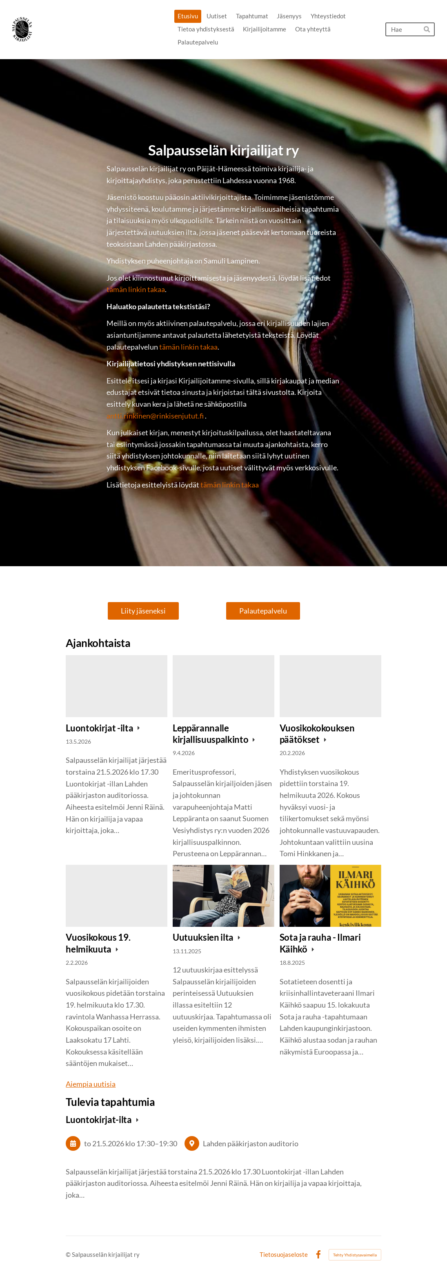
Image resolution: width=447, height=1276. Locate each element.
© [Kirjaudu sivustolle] (69, 1254)
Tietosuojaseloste (284, 1255)
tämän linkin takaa (136, 289)
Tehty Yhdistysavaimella (355, 1254)
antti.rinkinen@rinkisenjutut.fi (155, 415)
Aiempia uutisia (91, 1083)
